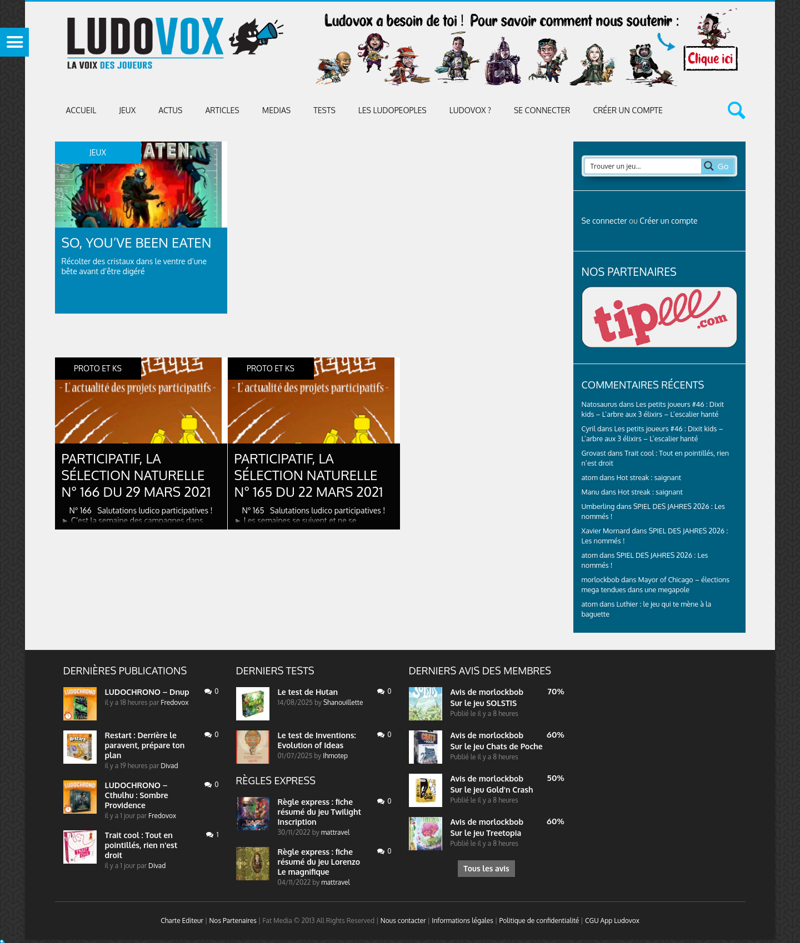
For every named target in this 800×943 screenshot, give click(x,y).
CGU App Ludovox (612, 920)
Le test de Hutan (308, 692)
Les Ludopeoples (392, 110)
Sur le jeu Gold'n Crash (492, 789)
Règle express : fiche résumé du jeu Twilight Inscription (320, 811)
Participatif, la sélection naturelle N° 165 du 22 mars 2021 (308, 475)
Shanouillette (343, 702)
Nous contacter (403, 920)
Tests (324, 110)
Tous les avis (486, 868)
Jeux (127, 110)
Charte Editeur (182, 920)
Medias (276, 110)
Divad (169, 766)
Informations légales (462, 920)
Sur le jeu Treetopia (486, 833)
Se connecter (542, 110)
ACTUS (170, 110)
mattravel (335, 832)
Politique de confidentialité (539, 920)
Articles (222, 110)
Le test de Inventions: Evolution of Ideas (317, 740)
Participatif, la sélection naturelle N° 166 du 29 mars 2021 (136, 475)
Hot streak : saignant (648, 477)
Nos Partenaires (232, 920)
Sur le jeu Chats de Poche (497, 746)
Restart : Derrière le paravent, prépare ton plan (145, 745)
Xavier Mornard (606, 530)
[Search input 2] (643, 166)
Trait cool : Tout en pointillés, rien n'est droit (141, 845)
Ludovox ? (470, 110)
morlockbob (501, 692)
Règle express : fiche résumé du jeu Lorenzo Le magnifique (319, 861)
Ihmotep (335, 756)
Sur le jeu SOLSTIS (484, 703)
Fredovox (174, 702)
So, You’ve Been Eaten (137, 242)
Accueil (81, 110)
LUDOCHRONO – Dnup (147, 692)
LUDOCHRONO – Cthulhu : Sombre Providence (136, 795)
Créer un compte (628, 110)
